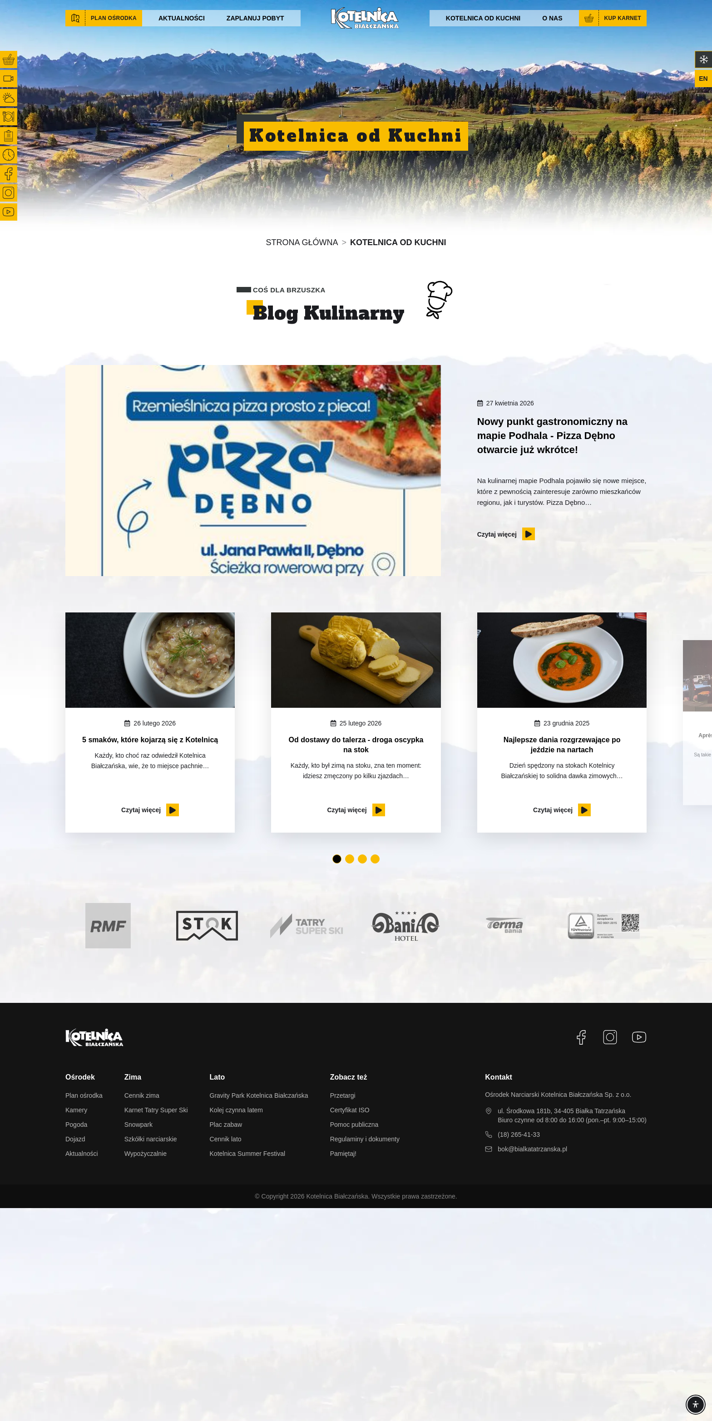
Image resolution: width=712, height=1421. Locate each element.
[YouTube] (639, 1037)
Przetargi (343, 1095)
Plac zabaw (226, 1124)
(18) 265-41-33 (519, 1134)
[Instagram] (610, 1037)
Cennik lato (226, 1139)
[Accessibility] (696, 1405)
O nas (552, 18)
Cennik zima (141, 1095)
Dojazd (75, 1139)
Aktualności (181, 18)
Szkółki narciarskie (150, 1139)
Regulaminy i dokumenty (365, 1139)
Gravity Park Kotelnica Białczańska (259, 1095)
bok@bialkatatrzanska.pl (532, 1149)
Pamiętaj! (343, 1153)
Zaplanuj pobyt (255, 18)
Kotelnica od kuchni (483, 18)
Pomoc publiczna (354, 1124)
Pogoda (76, 1124)
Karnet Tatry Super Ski (156, 1110)
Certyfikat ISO (350, 1110)
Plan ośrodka (84, 1095)
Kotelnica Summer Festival (248, 1153)
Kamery (76, 1110)
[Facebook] (581, 1037)
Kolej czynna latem (236, 1110)
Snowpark (138, 1124)
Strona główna (302, 242)
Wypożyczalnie (145, 1153)
